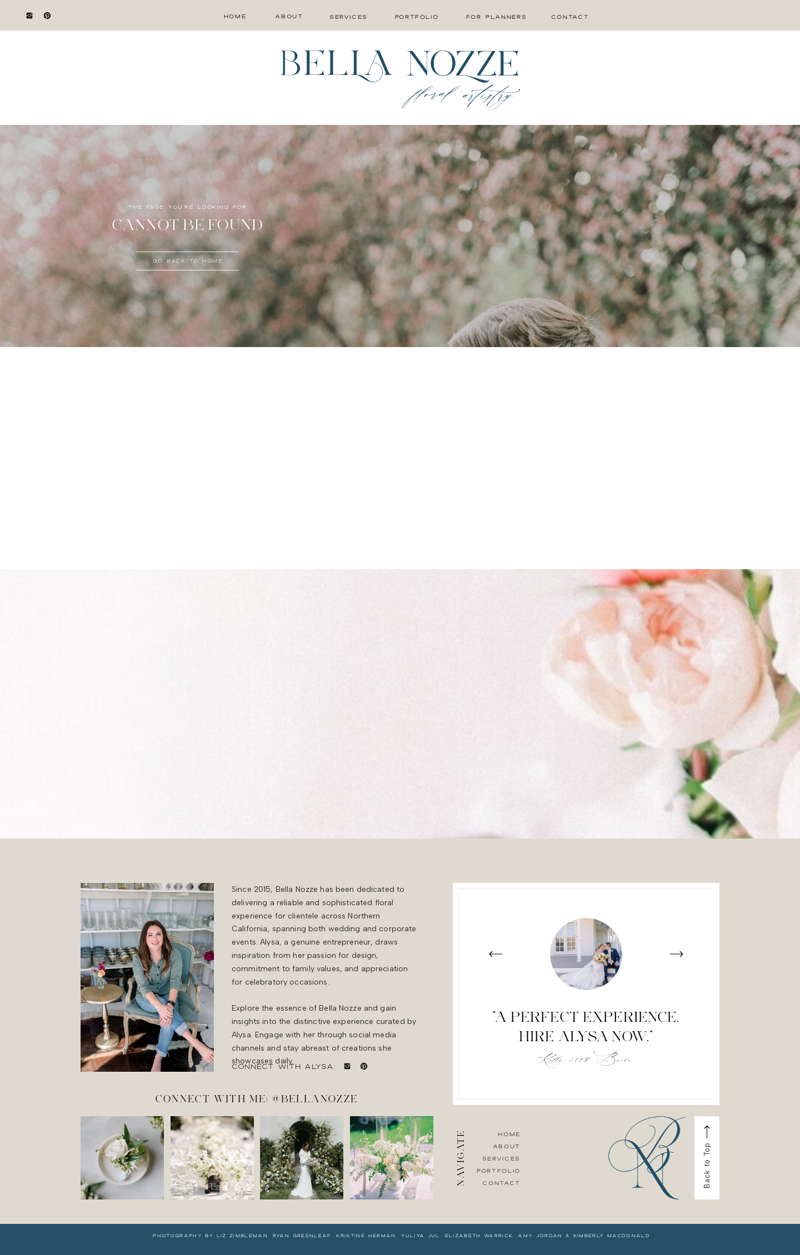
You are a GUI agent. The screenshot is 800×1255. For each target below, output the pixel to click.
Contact (501, 1183)
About (507, 1146)
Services (501, 1158)
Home (509, 1134)
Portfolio (499, 1170)
